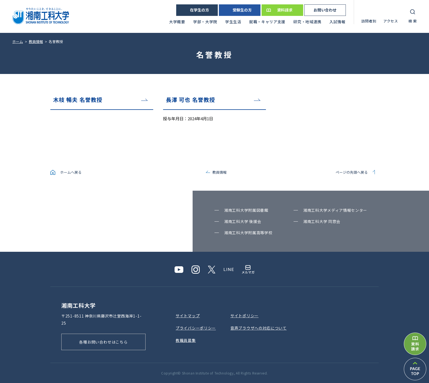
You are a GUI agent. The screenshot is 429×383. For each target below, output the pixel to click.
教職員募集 (186, 340)
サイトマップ (188, 315)
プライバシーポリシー (196, 328)
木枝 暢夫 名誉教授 (77, 100)
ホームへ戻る (71, 172)
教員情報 (219, 172)
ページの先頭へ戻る (352, 172)
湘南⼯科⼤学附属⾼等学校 (248, 232)
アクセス (390, 21)
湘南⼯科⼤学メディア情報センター (335, 210)
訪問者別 (368, 21)
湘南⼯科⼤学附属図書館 (246, 210)
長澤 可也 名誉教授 (190, 100)
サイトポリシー (244, 315)
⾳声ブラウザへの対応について (258, 328)
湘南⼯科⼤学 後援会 (242, 221)
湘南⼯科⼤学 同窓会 (321, 221)
